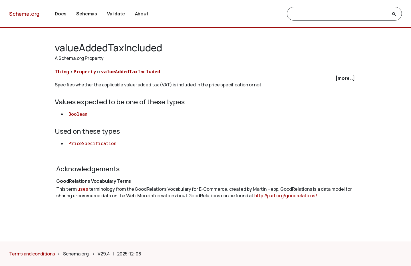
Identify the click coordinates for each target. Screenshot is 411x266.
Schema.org (24, 13)
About (141, 14)
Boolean (77, 114)
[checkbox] (205, 78)
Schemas (86, 14)
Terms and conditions (32, 254)
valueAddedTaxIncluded (130, 71)
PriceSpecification (92, 143)
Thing (62, 71)
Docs (60, 14)
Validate (116, 14)
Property (85, 71)
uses (82, 189)
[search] (339, 14)
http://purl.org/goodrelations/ (285, 195)
